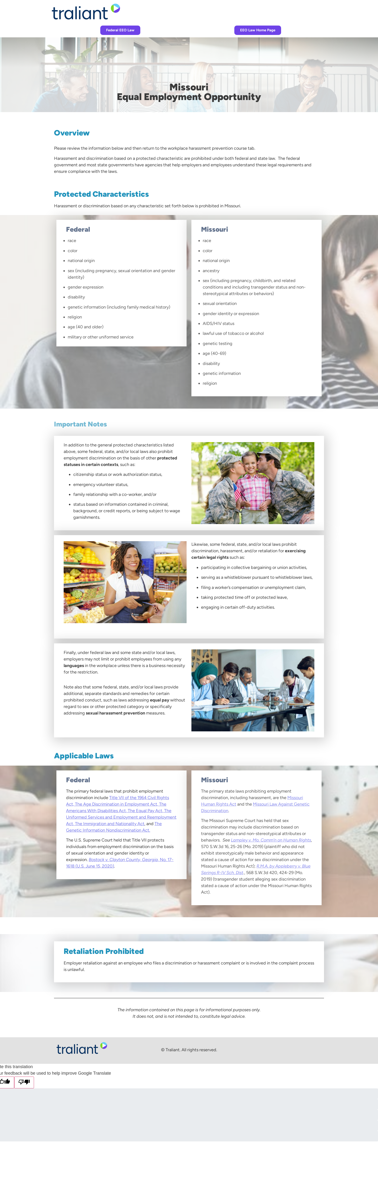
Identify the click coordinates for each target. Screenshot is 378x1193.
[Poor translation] (24, 1082)
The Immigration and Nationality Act (109, 823)
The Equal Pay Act (145, 810)
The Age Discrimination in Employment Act (116, 804)
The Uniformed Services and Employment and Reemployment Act (121, 817)
